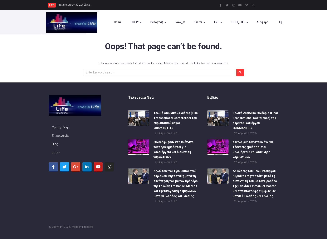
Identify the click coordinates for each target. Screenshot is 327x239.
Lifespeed (87, 226)
